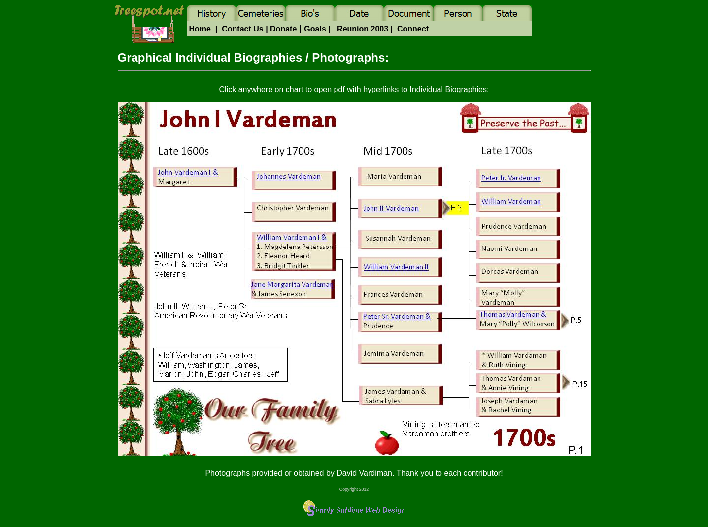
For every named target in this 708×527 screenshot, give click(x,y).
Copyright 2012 (354, 489)
